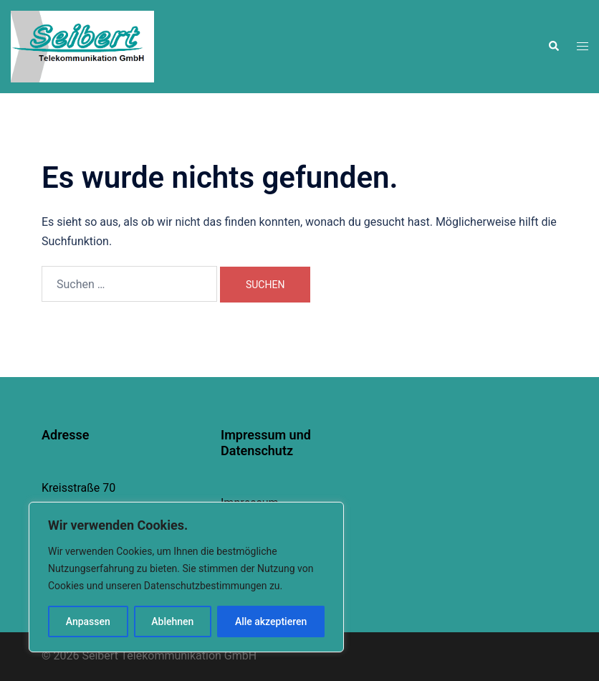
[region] (186, 577)
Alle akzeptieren (271, 621)
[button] (553, 46)
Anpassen (88, 621)
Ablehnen (172, 621)
